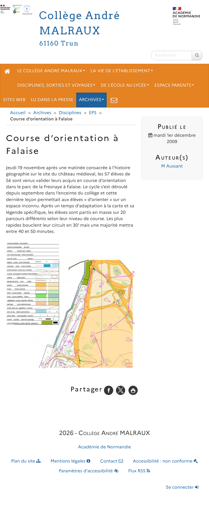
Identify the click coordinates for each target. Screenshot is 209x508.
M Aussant (172, 166)
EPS (93, 112)
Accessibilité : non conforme (165, 461)
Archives (91, 99)
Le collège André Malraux (51, 71)
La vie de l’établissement (122, 71)
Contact (111, 461)
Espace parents (174, 85)
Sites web (14, 99)
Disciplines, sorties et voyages (56, 85)
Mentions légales (70, 461)
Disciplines (70, 112)
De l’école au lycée (125, 85)
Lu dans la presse (52, 99)
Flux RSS (139, 471)
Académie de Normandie (104, 447)
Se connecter (182, 487)
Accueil (18, 112)
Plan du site (26, 461)
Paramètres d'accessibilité (88, 471)
